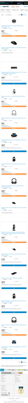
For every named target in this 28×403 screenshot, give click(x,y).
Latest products (17, 380)
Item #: (2, 28)
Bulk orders (2, 388)
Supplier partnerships (4, 390)
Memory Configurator (18, 381)
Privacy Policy (17, 398)
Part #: (9, 28)
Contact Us (10, 0)
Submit (14, 83)
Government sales (3, 387)
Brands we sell (3, 380)
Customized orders (3, 389)
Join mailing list (2, 0)
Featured (10, 14)
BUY (14, 36)
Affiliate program (3, 378)
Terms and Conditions (11, 398)
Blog (8, 0)
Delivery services (17, 378)
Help (4, 0)
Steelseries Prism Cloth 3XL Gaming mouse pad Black (11, 278)
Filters (4, 14)
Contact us (2, 377)
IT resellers (2, 386)
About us (2, 376)
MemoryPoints (3, 381)
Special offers (17, 379)
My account (16, 377)
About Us (6, 0)
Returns (2, 379)
